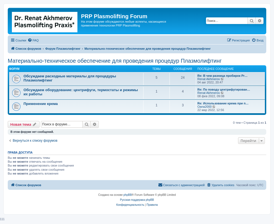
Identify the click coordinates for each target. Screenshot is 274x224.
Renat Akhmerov (208, 79)
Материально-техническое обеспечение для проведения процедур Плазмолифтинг (115, 61)
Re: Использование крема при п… (223, 103)
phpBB (128, 194)
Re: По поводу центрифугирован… (223, 89)
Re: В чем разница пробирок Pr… (222, 75)
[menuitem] (33, 40)
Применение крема (41, 104)
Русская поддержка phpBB (137, 199)
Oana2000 (204, 106)
